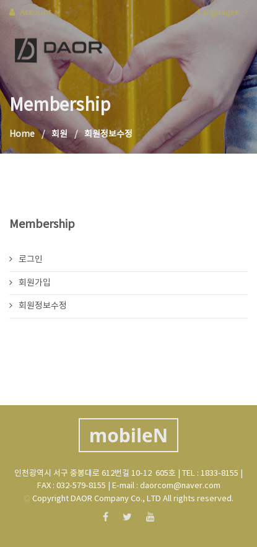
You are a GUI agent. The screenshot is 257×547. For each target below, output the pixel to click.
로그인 (26, 260)
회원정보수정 (38, 306)
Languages (223, 11)
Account (34, 11)
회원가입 (30, 283)
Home (22, 134)
